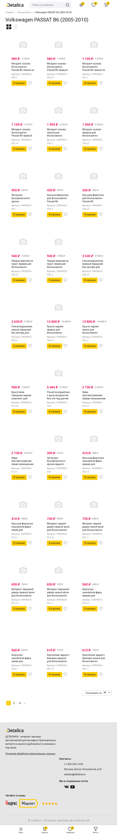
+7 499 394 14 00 (73, 764)
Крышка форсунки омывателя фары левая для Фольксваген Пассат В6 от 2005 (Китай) (22, 531)
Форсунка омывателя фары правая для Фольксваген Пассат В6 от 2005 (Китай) (92, 597)
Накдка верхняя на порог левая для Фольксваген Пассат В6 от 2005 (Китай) (57, 267)
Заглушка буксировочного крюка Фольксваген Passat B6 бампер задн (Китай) (21, 203)
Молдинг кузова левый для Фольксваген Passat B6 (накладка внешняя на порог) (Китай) (58, 137)
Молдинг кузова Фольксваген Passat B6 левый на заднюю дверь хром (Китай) (22, 70)
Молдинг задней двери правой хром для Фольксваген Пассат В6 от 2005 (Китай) (58, 530)
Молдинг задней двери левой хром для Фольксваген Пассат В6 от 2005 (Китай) (92, 530)
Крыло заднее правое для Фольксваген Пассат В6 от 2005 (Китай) (57, 333)
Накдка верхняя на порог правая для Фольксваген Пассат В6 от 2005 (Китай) (22, 267)
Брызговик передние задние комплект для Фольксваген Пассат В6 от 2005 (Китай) (21, 400)
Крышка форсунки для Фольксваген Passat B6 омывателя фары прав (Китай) (93, 201)
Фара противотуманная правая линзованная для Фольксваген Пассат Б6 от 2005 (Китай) (93, 400)
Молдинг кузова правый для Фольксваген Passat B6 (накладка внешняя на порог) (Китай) (93, 137)
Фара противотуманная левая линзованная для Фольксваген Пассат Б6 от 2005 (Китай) (22, 465)
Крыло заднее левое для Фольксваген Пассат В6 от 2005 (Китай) (92, 333)
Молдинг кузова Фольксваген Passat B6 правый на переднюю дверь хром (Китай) (22, 135)
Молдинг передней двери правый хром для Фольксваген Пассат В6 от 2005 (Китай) (22, 595)
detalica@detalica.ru (74, 774)
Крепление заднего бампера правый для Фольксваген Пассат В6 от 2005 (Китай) (58, 661)
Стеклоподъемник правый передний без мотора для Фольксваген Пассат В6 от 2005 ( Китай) (93, 268)
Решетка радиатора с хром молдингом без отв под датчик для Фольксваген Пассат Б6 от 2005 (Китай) (58, 400)
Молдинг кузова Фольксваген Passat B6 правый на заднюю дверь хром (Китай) (57, 70)
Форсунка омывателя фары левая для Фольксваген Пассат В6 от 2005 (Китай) (21, 663)
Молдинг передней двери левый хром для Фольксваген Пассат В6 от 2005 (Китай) (58, 595)
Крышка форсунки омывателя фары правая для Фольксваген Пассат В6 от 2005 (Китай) (93, 465)
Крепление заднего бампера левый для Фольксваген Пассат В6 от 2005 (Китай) (93, 661)
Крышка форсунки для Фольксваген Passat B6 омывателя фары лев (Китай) (57, 201)
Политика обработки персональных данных (30, 753)
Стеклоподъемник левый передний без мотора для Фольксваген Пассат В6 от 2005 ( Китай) (22, 334)
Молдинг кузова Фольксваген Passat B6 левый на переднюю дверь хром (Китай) (93, 70)
